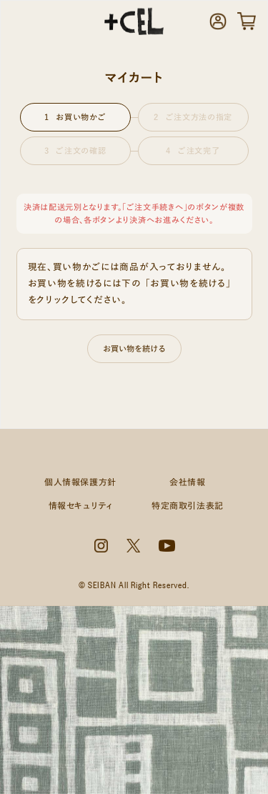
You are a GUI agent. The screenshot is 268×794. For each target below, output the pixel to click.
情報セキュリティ (81, 505)
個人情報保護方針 (80, 481)
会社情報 (187, 481)
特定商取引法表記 (188, 505)
